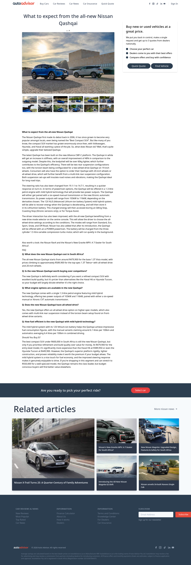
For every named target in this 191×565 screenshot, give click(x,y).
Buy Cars (44, 3)
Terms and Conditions (108, 513)
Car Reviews (59, 3)
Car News (74, 3)
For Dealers (103, 519)
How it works (63, 519)
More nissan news (165, 409)
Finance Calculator (66, 513)
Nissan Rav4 (50, 242)
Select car (140, 390)
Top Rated (21, 519)
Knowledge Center (107, 516)
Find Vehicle (162, 66)
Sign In (174, 3)
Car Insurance (90, 3)
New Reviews (22, 513)
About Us (61, 516)
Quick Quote (107, 3)
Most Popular (22, 516)
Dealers (60, 522)
